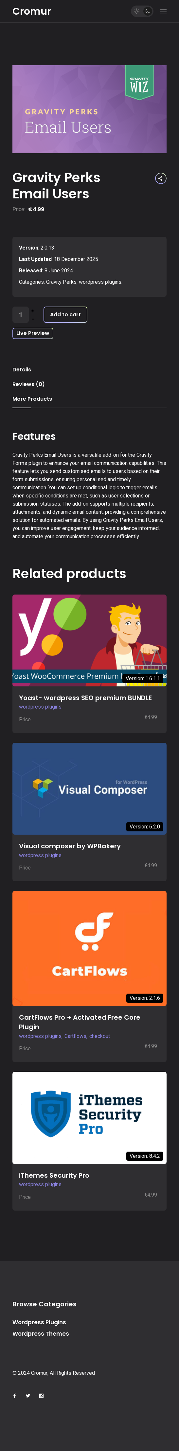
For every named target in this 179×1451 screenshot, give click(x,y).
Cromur (31, 11)
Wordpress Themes (40, 1334)
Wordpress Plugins (39, 1322)
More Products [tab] (32, 399)
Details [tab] (21, 369)
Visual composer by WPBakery (70, 846)
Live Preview (32, 333)
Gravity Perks (61, 282)
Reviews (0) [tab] (28, 384)
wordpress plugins (100, 282)
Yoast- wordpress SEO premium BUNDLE (85, 697)
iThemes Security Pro (54, 1175)
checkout (99, 1036)
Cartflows (75, 1036)
